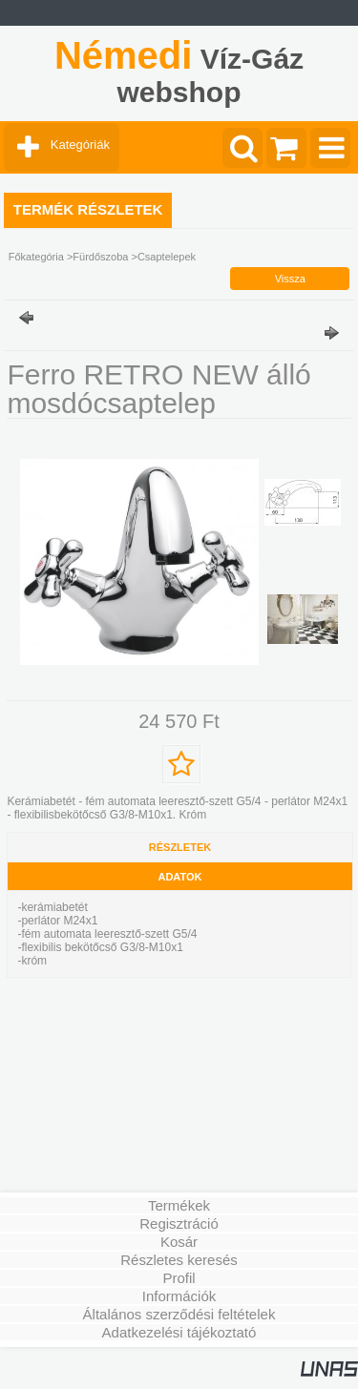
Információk (179, 1296)
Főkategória (36, 256)
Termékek (179, 1205)
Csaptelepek (166, 256)
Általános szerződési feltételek (179, 1314)
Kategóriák (80, 144)
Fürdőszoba (100, 256)
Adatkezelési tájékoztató (179, 1332)
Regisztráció (179, 1223)
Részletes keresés (179, 1260)
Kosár (179, 1242)
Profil (178, 1278)
